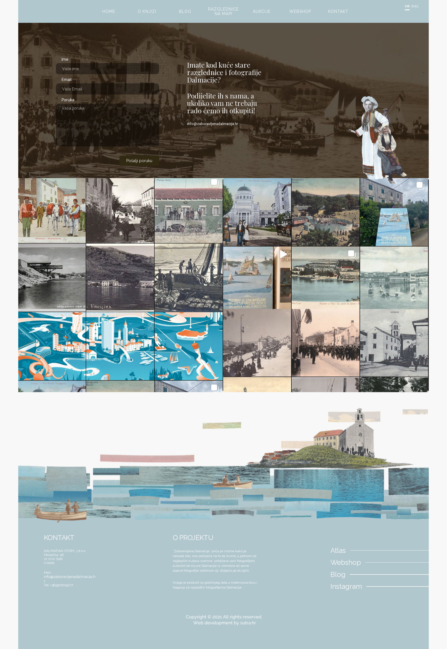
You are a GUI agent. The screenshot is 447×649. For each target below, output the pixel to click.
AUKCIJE (262, 11)
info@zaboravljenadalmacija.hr (212, 124)
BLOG (185, 11)
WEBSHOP (300, 11)
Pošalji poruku (139, 160)
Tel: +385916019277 (58, 585)
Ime (65, 59)
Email (67, 79)
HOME (108, 11)
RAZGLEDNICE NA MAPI (223, 11)
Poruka (68, 100)
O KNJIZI (147, 11)
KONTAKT (338, 11)
